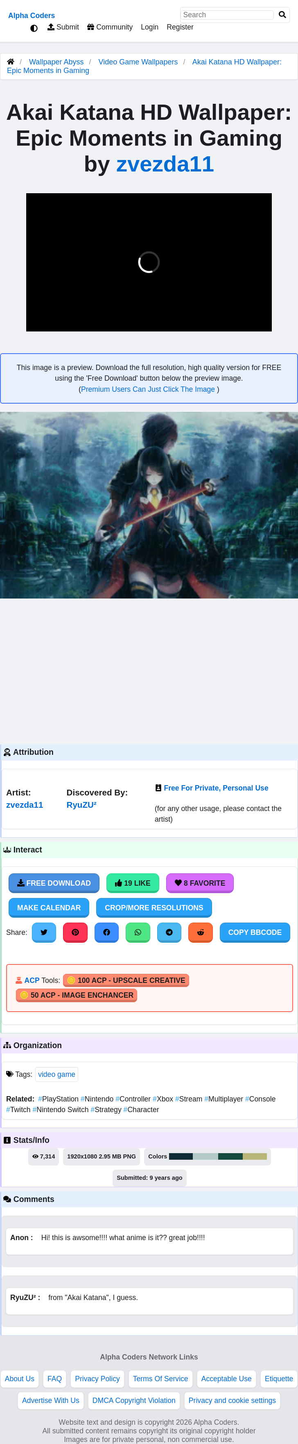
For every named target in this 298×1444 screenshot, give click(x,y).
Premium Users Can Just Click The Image (149, 389)
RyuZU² (82, 804)
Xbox (164, 1099)
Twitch (19, 1110)
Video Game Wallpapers (139, 62)
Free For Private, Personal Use (216, 788)
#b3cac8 (205, 1156)
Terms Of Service (160, 1379)
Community (110, 27)
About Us (19, 1379)
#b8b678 (254, 1156)
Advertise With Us (50, 1400)
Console (260, 1099)
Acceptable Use (226, 1379)
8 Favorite (200, 883)
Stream (189, 1099)
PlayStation (59, 1099)
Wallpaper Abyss (56, 62)
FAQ (54, 1379)
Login (149, 27)
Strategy (106, 1110)
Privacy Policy (97, 1379)
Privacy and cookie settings (232, 1400)
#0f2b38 (181, 1156)
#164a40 (230, 1156)
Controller (134, 1099)
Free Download (54, 883)
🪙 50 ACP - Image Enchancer (76, 995)
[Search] (282, 15)
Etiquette (279, 1379)
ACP (31, 980)
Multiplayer (224, 1099)
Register (180, 27)
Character (141, 1110)
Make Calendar (49, 908)
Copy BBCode (255, 932)
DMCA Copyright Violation (134, 1400)
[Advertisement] (149, 670)
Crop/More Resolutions (154, 908)
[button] (38, 324)
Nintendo (98, 1099)
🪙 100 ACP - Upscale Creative (126, 980)
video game (56, 1074)
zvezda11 (165, 163)
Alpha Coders (31, 15)
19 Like (133, 883)
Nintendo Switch (62, 1110)
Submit (63, 27)
